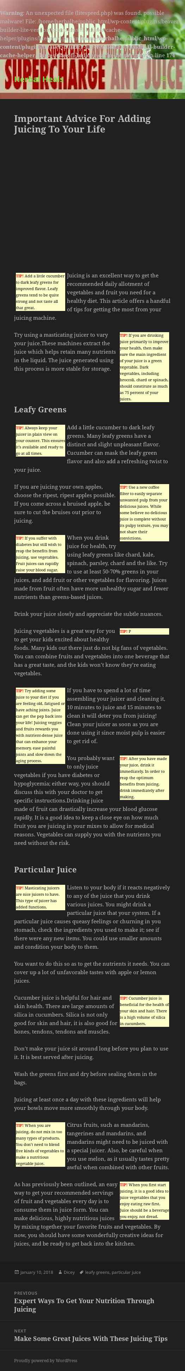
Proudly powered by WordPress (45, 1361)
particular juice (126, 1272)
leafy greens (97, 1272)
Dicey (69, 1272)
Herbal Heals (39, 78)
